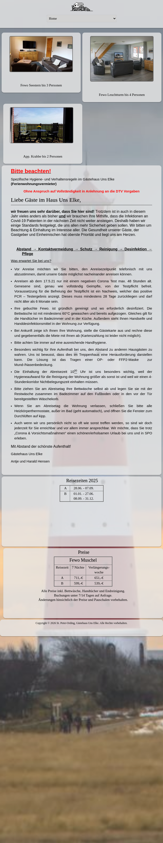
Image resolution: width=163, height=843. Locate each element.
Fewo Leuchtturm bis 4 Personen (122, 95)
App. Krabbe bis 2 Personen (42, 156)
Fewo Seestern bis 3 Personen (41, 85)
